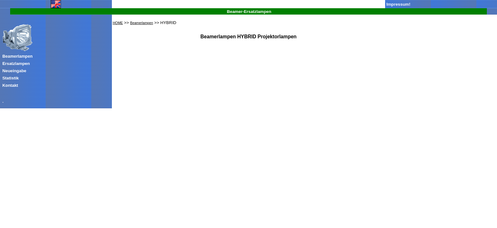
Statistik (10, 78)
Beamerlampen (17, 56)
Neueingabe (14, 70)
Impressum (397, 4)
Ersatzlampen (16, 63)
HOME (118, 23)
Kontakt (10, 85)
